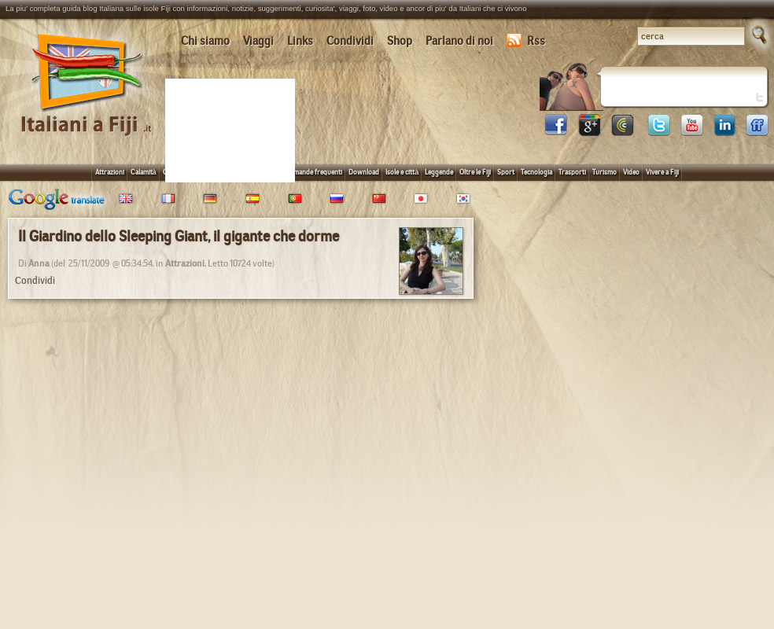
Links (300, 41)
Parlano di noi (459, 41)
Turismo (604, 171)
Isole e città (401, 171)
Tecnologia (536, 171)
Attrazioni (109, 171)
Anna (39, 263)
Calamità (144, 171)
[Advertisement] (233, 129)
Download (363, 171)
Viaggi (258, 41)
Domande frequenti (313, 171)
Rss (526, 41)
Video (631, 171)
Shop (399, 41)
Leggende (439, 171)
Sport (505, 171)
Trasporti (572, 171)
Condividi (350, 41)
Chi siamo (205, 41)
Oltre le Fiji (475, 171)
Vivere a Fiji (662, 171)
